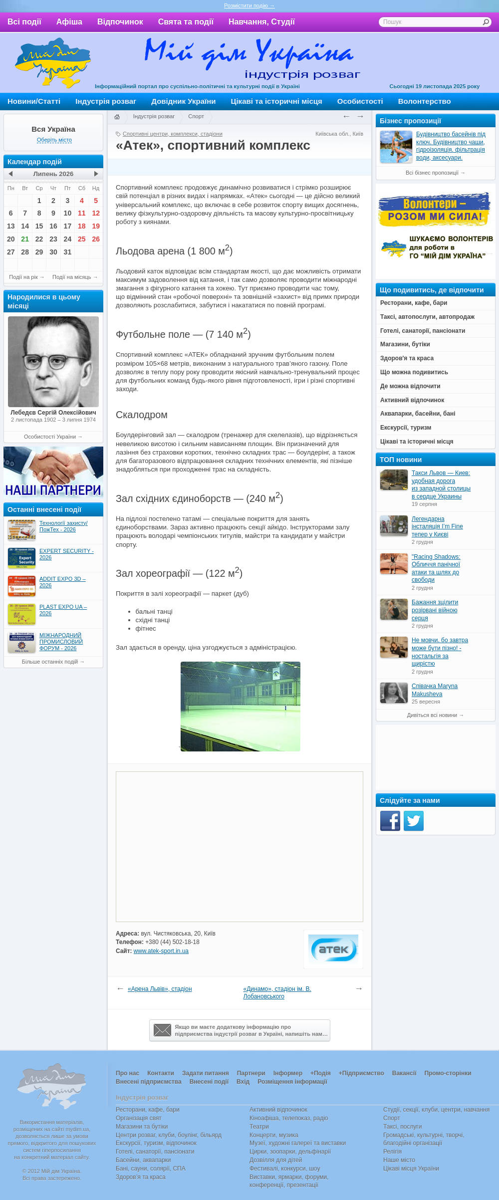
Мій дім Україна (53, 62)
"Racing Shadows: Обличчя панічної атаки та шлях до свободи (436, 568)
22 (39, 239)
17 (68, 226)
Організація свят (139, 1118)
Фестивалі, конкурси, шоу (285, 1168)
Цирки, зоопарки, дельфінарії (290, 1151)
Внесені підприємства (149, 1081)
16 (53, 226)
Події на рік (23, 277)
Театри (259, 1126)
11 (82, 213)
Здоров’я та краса (141, 1177)
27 (11, 252)
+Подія (320, 1073)
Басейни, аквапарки (143, 1160)
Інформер (287, 1073)
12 (96, 213)
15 (39, 226)
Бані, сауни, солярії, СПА (151, 1168)
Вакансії (404, 1073)
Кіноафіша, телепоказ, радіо (289, 1118)
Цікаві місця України (411, 1168)
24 (68, 239)
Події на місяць (71, 277)
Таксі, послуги (402, 1126)
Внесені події (209, 1081)
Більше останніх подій (50, 662)
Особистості (360, 101)
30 (53, 252)
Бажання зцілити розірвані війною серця (435, 610)
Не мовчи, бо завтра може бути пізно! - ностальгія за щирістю (440, 652)
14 (25, 226)
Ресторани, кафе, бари (148, 1109)
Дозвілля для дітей (276, 1160)
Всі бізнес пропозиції (432, 173)
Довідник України (183, 101)
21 (25, 239)
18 (82, 226)
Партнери (251, 1073)
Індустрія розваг (105, 101)
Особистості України (50, 437)
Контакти (160, 1073)
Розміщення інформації (292, 1081)
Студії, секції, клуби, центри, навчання (436, 1109)
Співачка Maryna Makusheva (435, 690)
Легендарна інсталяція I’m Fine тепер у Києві (437, 526)
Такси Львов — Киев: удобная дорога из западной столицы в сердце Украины (441, 485)
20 (11, 239)
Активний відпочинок (278, 1109)
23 (53, 239)
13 (11, 226)
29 (39, 252)
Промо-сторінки (447, 1073)
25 (82, 239)
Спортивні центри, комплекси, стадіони (173, 134)
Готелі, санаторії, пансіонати (155, 1151)
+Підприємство (361, 1073)
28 (25, 252)
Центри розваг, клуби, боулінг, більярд (169, 1135)
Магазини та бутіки (142, 1126)
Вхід (243, 1081)
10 (68, 213)
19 (96, 226)
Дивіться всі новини (432, 715)
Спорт (196, 116)
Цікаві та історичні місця (276, 101)
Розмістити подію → (249, 5)
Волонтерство (424, 101)
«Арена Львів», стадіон (160, 988)
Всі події (24, 21)
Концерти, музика (274, 1135)
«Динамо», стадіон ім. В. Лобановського (277, 992)
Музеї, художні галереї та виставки (298, 1143)
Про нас (127, 1073)
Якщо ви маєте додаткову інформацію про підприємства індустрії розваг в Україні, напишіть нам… (241, 1030)
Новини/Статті (33, 101)
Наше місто (399, 1160)
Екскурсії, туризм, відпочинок (156, 1143)
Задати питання (205, 1073)
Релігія (392, 1151)
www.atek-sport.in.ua (161, 951)
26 (96, 239)
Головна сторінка (117, 117)
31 (68, 252)
